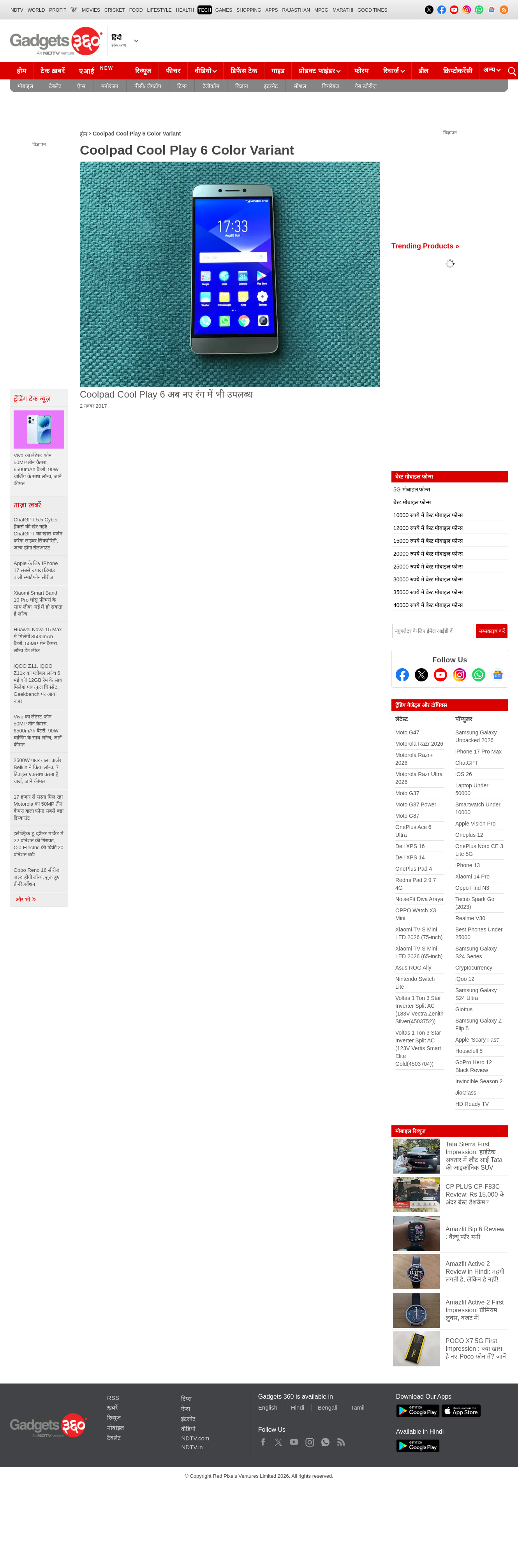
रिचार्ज (391, 71)
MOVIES (91, 10)
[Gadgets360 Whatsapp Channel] (478, 674)
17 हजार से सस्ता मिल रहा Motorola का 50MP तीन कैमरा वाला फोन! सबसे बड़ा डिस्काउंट (38, 807)
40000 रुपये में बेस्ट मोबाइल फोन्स (428, 605)
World (36, 10)
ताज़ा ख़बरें (27, 505)
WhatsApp (325, 1440)
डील (424, 71)
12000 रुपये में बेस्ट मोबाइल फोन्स (428, 528)
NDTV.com (195, 1438)
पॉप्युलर (463, 719)
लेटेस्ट (401, 719)
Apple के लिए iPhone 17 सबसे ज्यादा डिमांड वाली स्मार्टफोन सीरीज (36, 570)
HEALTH (185, 10)
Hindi (297, 1407)
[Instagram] (459, 674)
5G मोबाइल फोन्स (411, 489)
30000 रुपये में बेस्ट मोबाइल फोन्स (428, 579)
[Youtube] (440, 674)
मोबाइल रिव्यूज (410, 1131)
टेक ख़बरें (53, 71)
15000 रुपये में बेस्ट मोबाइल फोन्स (428, 541)
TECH (204, 10)
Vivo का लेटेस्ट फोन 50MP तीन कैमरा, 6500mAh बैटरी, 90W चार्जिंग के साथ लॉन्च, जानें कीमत (38, 731)
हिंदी (74, 10)
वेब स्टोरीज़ (366, 86)
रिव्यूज (143, 71)
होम (21, 71)
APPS (272, 10)
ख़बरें (112, 1407)
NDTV (17, 10)
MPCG (321, 10)
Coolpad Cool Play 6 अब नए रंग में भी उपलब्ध (166, 394)
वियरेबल (330, 86)
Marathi (343, 10)
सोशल (300, 86)
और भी (26, 899)
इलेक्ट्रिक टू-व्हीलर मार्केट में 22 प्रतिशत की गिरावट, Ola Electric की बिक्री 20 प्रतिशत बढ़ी (38, 844)
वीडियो (203, 71)
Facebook (263, 1440)
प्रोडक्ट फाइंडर (317, 71)
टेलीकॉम (211, 86)
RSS (113, 1397)
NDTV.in (192, 1447)
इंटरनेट (271, 86)
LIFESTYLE (159, 10)
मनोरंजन (109, 86)
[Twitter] (421, 674)
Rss (340, 1440)
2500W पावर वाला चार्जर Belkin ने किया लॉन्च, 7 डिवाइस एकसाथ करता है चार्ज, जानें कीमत (37, 770)
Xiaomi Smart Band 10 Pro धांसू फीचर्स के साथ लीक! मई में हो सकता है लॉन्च (38, 603)
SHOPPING (248, 10)
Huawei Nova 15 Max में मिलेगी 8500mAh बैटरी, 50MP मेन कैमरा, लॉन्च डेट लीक (38, 640)
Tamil (358, 1407)
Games (223, 10)
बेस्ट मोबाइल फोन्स (412, 502)
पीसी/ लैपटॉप (147, 86)
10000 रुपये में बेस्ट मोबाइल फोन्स (428, 515)
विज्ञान (241, 86)
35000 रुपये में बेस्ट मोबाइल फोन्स (428, 592)
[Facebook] (402, 674)
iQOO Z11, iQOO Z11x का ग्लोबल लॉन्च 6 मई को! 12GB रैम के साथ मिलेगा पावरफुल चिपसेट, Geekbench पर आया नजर (38, 683)
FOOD (136, 10)
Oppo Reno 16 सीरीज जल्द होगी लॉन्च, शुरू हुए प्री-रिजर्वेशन (37, 877)
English (267, 1407)
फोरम (361, 71)
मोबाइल (25, 86)
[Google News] (497, 674)
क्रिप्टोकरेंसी (457, 71)
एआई (97, 70)
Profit (57, 10)
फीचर (173, 71)
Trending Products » (425, 246)
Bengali (327, 1407)
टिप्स (182, 86)
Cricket (114, 10)
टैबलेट (55, 86)
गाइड (277, 71)
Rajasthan (296, 10)
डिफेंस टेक (244, 71)
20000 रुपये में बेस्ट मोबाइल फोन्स (428, 554)
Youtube (294, 1440)
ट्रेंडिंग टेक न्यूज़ (32, 399)
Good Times (372, 10)
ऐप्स (81, 86)
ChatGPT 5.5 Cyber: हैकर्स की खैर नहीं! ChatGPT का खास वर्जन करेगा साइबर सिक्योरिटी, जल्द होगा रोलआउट (38, 534)
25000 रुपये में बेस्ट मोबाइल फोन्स (428, 566)
